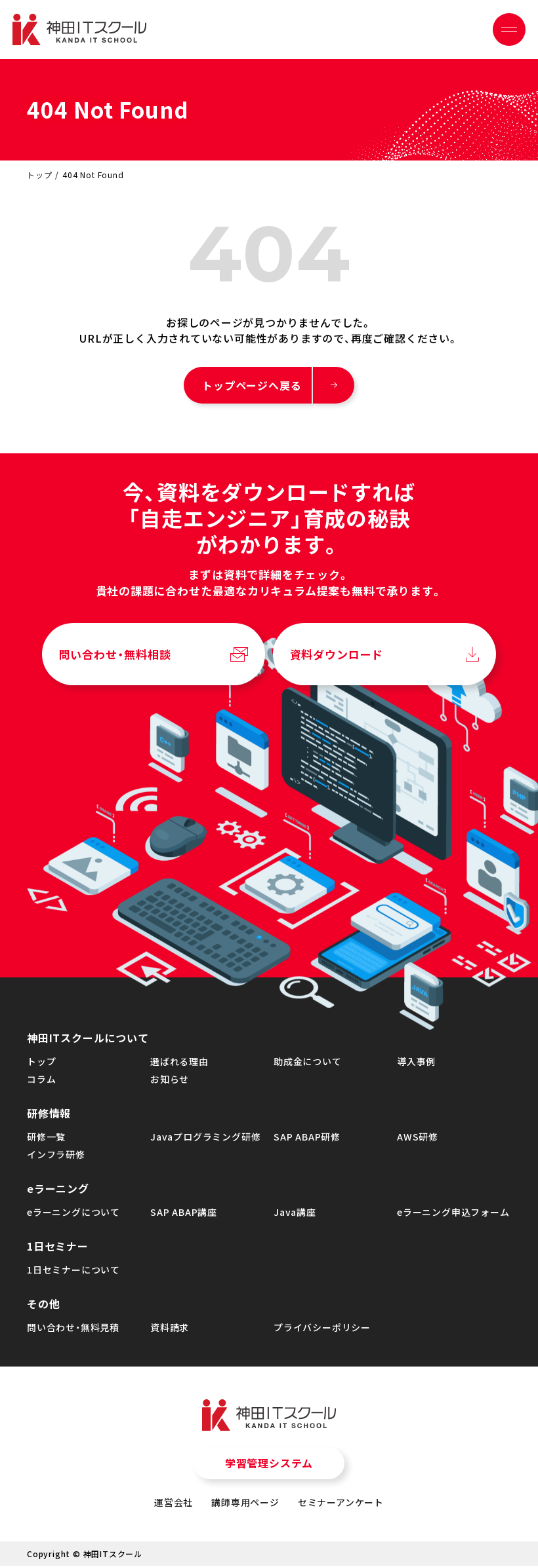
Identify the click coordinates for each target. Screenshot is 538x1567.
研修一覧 (46, 1139)
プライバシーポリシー (322, 1330)
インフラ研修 (56, 1157)
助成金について (308, 1064)
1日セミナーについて (73, 1272)
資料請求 (169, 1330)
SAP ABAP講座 (183, 1215)
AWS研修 (417, 1139)
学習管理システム (269, 1467)
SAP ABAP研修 (307, 1139)
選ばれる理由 (179, 1064)
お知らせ (169, 1082)
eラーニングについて (73, 1215)
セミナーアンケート (341, 1505)
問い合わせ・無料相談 (115, 658)
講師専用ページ (245, 1505)
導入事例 (416, 1064)
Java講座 (295, 1215)
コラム (41, 1082)
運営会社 (173, 1505)
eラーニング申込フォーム (453, 1215)
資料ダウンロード (336, 658)
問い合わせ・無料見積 (73, 1330)
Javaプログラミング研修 (205, 1139)
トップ (39, 175)
